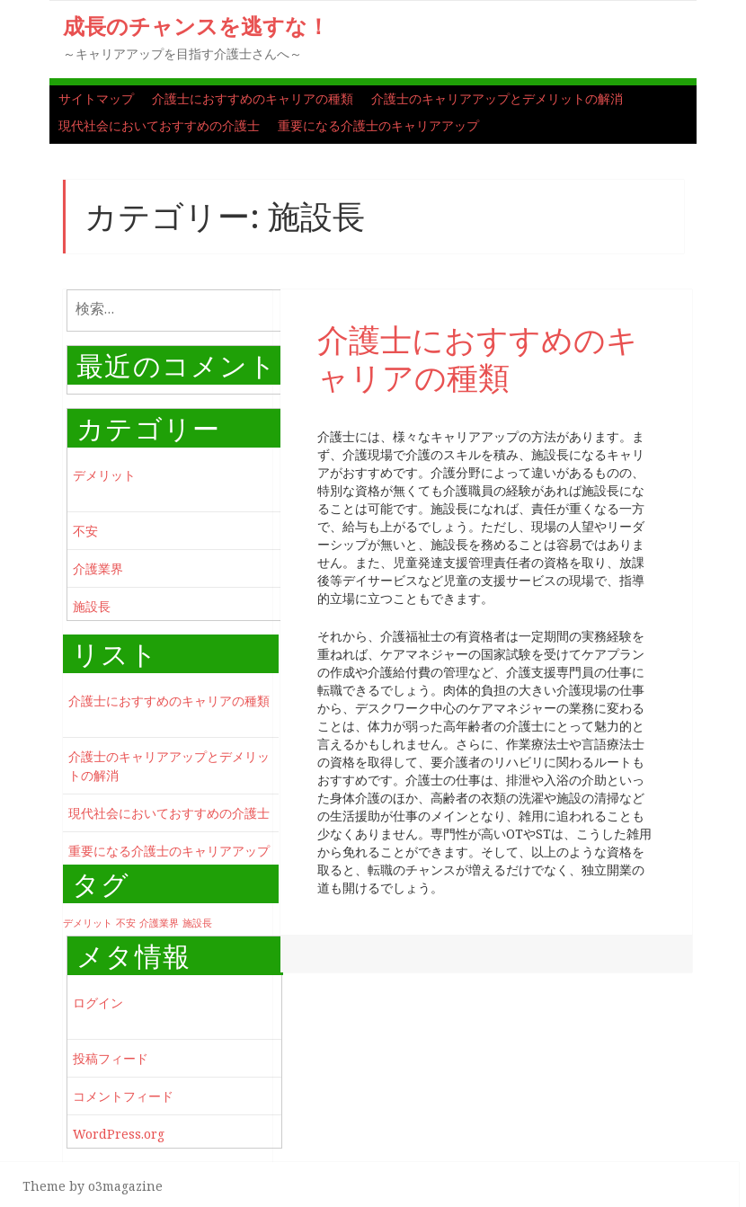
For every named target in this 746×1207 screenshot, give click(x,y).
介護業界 (98, 568)
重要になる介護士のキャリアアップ (378, 125)
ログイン (98, 1002)
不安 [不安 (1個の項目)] (126, 923)
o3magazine (125, 1185)
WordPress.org (118, 1133)
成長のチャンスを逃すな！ (196, 25)
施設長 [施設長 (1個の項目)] (197, 923)
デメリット (104, 475)
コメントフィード (123, 1096)
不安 (85, 530)
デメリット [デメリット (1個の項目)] (87, 923)
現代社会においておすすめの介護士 (159, 125)
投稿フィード (110, 1058)
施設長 (92, 606)
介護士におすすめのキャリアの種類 (252, 98)
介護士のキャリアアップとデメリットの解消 (497, 98)
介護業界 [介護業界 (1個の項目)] (159, 923)
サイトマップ (96, 98)
